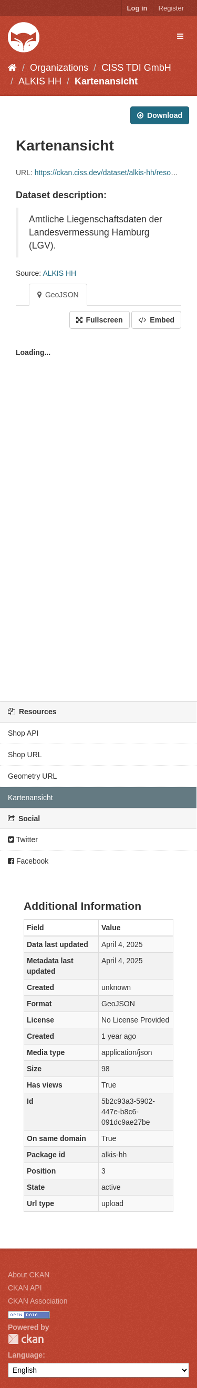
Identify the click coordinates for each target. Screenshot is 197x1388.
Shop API (23, 733)
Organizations (59, 67)
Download (159, 115)
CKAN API (25, 1288)
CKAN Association (38, 1301)
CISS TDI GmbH (136, 67)
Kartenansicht (106, 81)
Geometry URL (32, 776)
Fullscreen (99, 320)
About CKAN (28, 1275)
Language (25, 1355)
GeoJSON (58, 294)
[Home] (12, 67)
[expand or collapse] (180, 36)
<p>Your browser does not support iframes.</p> (98, 512)
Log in (137, 8)
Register (171, 8)
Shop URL (25, 754)
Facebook (28, 861)
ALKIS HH (39, 81)
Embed (156, 320)
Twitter (23, 839)
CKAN (26, 1338)
